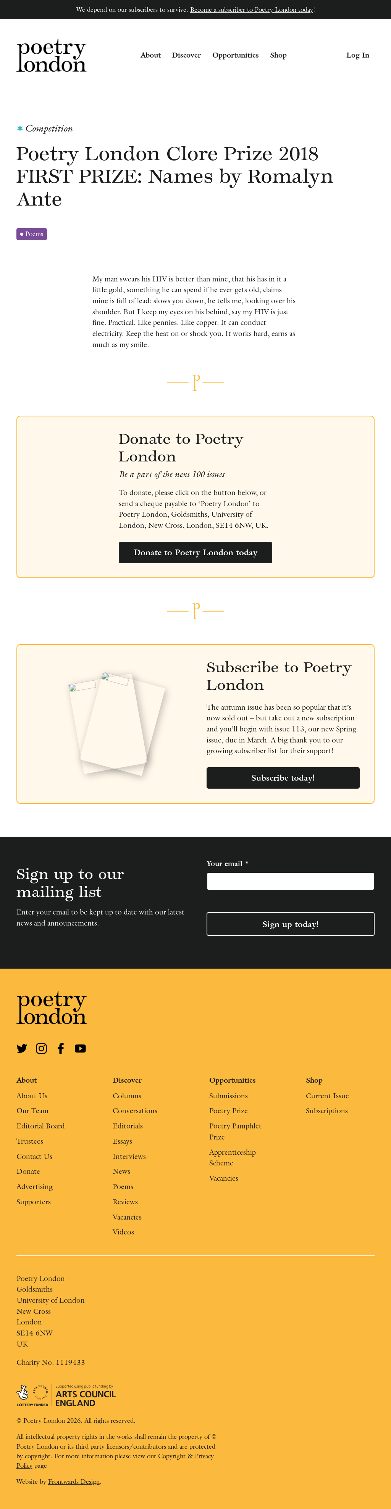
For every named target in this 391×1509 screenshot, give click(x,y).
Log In (357, 55)
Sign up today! (290, 924)
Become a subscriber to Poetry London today (251, 9)
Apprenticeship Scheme (232, 1157)
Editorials (128, 1125)
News (121, 1171)
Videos (123, 1231)
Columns (127, 1095)
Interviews (129, 1156)
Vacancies (127, 1216)
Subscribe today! (283, 777)
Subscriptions (327, 1110)
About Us (31, 1095)
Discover (186, 55)
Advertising (34, 1186)
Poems (33, 235)
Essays (122, 1141)
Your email (228, 863)
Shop (278, 55)
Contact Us (34, 1156)
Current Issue (327, 1095)
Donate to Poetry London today (195, 552)
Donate (28, 1171)
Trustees (29, 1141)
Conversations (135, 1110)
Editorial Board (40, 1125)
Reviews (125, 1201)
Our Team (32, 1110)
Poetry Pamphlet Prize (235, 1131)
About (151, 55)
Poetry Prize (228, 1110)
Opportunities (235, 55)
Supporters (33, 1201)
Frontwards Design (74, 1481)
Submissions (228, 1095)
